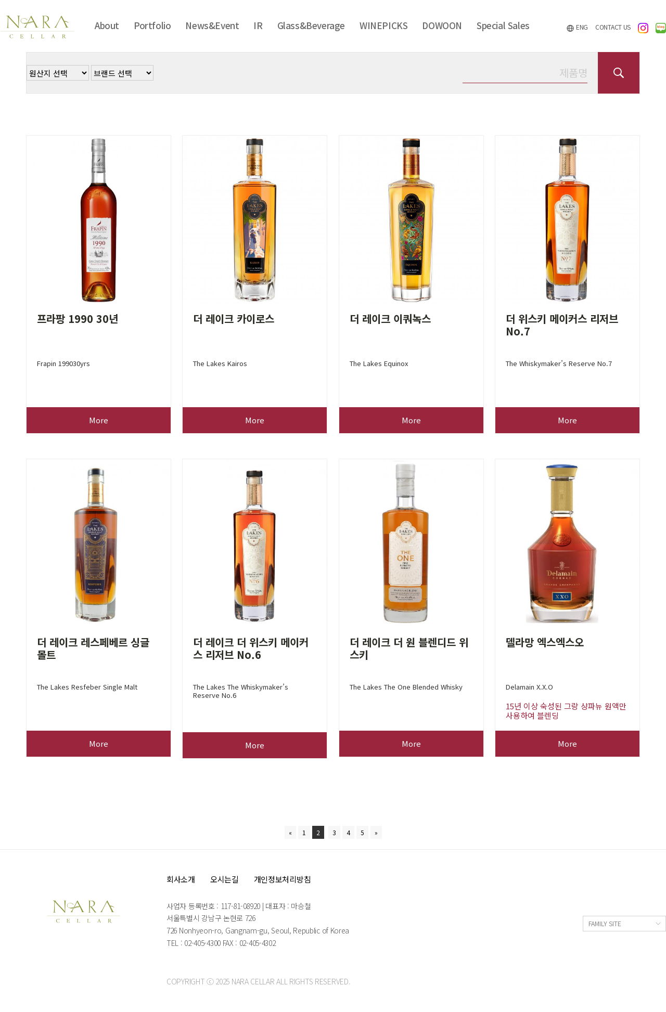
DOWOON (442, 25)
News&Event (212, 25)
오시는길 (224, 879)
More (98, 419)
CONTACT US (613, 26)
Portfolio (152, 25)
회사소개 (180, 879)
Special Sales (503, 25)
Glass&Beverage (311, 25)
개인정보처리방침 (282, 879)
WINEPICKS (383, 25)
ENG (577, 27)
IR (257, 25)
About (107, 25)
